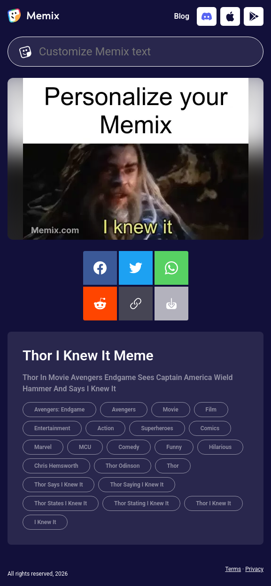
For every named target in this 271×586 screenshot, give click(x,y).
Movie (170, 409)
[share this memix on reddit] (100, 303)
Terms (233, 569)
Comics (210, 428)
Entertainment (52, 428)
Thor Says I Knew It (58, 484)
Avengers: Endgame (59, 409)
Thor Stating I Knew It (141, 503)
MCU (85, 447)
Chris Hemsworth (56, 466)
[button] (136, 303)
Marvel (43, 447)
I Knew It (45, 522)
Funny (174, 447)
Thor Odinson (123, 466)
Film (211, 409)
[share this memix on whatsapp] (171, 268)
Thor (172, 466)
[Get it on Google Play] (253, 16)
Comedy (128, 447)
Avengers (124, 409)
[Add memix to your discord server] (207, 16)
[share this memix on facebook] (100, 268)
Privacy (254, 569)
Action (105, 428)
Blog (181, 16)
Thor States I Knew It (60, 503)
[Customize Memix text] (145, 52)
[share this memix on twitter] (136, 268)
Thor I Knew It (213, 503)
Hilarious (220, 447)
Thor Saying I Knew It (136, 484)
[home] (33, 16)
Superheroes (157, 428)
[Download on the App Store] (230, 16)
